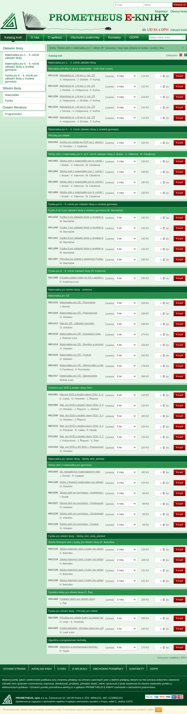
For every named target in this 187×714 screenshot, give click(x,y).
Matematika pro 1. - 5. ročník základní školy (22, 56)
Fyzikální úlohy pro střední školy (77, 599)
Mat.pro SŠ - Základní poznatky (77, 323)
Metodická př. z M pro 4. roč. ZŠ (77, 106)
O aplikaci (55, 37)
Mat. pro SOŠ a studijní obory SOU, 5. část (83, 436)
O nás (35, 37)
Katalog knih (13, 37)
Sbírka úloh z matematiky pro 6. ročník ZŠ (83, 160)
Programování (13, 114)
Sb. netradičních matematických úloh (80, 471)
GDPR (134, 37)
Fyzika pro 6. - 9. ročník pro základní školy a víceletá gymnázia (21, 78)
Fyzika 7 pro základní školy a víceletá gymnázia (86, 227)
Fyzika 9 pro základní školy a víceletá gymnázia (86, 248)
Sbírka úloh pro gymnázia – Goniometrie (82, 513)
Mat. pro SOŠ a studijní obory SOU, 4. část (83, 425)
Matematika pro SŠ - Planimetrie (77, 302)
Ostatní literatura (15, 107)
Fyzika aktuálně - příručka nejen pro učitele (83, 628)
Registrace (161, 11)
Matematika (12, 94)
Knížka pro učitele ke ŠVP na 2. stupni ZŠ (83, 142)
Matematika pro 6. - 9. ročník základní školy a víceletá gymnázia (22, 66)
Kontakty (114, 37)
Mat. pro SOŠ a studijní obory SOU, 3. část (83, 415)
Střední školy (12, 88)
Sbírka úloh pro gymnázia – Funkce (79, 524)
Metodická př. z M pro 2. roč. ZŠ (77, 85)
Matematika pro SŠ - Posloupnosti (78, 312)
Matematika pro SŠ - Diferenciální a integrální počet (88, 365)
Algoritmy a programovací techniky (79, 646)
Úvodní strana (14, 668)
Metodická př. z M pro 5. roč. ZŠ (77, 117)
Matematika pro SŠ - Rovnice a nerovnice (82, 344)
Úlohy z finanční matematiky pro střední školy (85, 482)
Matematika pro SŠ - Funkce (75, 354)
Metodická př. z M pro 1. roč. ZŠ (77, 75)
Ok (158, 710)
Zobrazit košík (178, 29)
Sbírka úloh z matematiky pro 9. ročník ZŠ (83, 192)
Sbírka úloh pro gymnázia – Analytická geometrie (86, 492)
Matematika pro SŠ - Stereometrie (78, 375)
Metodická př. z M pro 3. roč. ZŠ (77, 96)
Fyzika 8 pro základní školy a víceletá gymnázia (86, 238)
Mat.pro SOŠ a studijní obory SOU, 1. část (83, 394)
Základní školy (13, 48)
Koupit (179, 76)
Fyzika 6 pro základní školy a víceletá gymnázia (86, 217)
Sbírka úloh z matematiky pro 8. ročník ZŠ (83, 181)
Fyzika (9, 100)
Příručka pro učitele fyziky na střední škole (83, 617)
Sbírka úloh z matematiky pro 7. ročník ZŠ (83, 171)
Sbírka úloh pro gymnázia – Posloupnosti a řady (86, 503)
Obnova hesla (178, 11)
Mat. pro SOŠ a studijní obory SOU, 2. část (83, 405)
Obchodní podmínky (85, 37)
